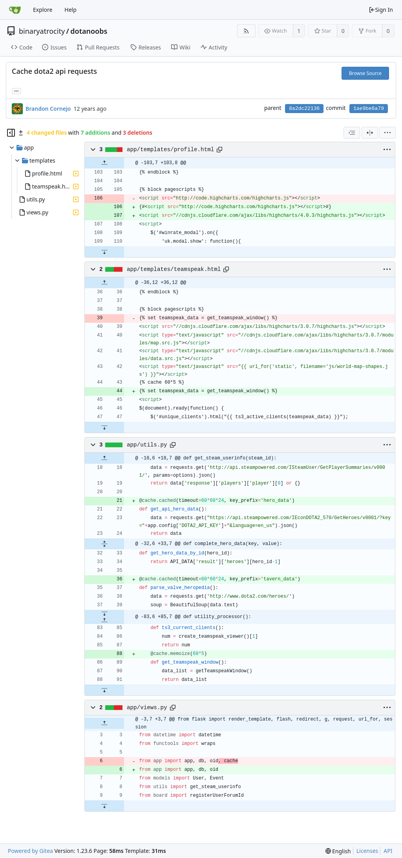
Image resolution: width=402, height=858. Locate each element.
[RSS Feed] (246, 30)
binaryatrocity (42, 31)
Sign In (381, 9)
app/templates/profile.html (170, 149)
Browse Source (365, 73)
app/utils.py (147, 445)
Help (70, 9)
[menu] (387, 133)
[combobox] (352, 133)
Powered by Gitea (30, 850)
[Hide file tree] (11, 133)
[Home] (15, 10)
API (388, 850)
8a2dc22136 (304, 109)
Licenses (367, 850)
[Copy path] (219, 149)
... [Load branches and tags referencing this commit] (16, 90)
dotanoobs (88, 31)
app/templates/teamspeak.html (174, 269)
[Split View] (370, 133)
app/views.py (147, 707)
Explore (42, 9)
